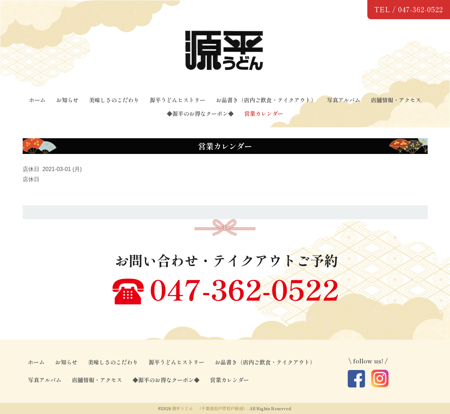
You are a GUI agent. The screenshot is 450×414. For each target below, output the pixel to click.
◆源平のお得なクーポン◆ (200, 113)
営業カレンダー (263, 113)
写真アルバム (343, 100)
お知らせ (67, 100)
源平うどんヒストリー (177, 100)
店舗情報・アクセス (396, 100)
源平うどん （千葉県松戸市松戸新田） (209, 408)
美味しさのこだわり (114, 100)
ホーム (37, 100)
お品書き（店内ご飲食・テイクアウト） (266, 100)
